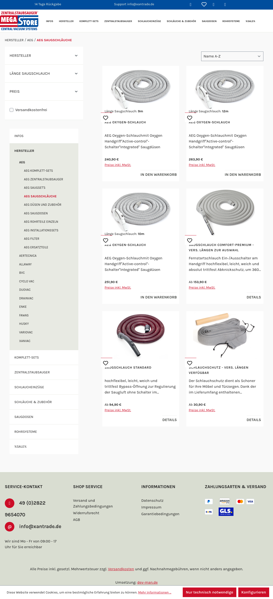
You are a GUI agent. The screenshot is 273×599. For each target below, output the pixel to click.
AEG (22, 162)
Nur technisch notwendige (209, 592)
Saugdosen (25, 417)
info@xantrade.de (29, 528)
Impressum (150, 499)
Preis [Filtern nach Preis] (44, 91)
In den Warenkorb (157, 174)
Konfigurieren (253, 592)
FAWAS (24, 315)
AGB (77, 512)
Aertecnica (29, 255)
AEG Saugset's (36, 187)
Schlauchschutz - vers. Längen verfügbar (221, 370)
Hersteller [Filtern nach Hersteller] (44, 55)
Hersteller (25, 151)
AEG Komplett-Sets (40, 170)
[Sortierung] (232, 56)
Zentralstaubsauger (34, 372)
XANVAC (25, 341)
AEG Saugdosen (37, 213)
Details (253, 297)
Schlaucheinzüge (31, 387)
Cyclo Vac (28, 281)
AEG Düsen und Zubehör (45, 204)
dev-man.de (147, 582)
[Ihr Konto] (215, 5)
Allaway (26, 264)
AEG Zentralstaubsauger (46, 179)
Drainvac (27, 298)
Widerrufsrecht (85, 505)
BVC (22, 272)
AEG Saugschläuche (42, 196)
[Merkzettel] (204, 5)
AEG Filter (33, 238)
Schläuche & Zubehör (35, 402)
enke (23, 306)
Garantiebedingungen (159, 506)
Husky (24, 323)
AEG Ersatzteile (38, 247)
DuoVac (25, 289)
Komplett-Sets (28, 357)
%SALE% (21, 446)
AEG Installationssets (43, 230)
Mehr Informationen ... (152, 592)
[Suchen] (192, 5)
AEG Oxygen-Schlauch (127, 122)
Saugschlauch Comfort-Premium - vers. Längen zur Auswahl (224, 247)
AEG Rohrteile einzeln (43, 221)
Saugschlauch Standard (130, 368)
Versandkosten (122, 569)
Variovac (27, 332)
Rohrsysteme (27, 432)
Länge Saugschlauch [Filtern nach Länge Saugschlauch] (44, 73)
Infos (19, 136)
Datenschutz (152, 493)
